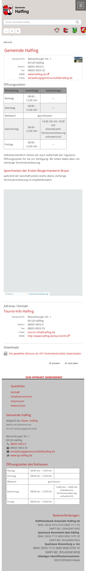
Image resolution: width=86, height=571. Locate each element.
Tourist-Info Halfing (19, 311)
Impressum (17, 401)
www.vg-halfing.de (21, 455)
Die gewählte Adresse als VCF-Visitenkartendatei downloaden (45, 353)
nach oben (73, 363)
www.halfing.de (37, 74)
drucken (56, 363)
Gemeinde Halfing (18, 415)
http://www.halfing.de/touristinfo (47, 336)
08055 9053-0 (18, 444)
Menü (81, 5)
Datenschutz (18, 405)
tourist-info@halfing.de (41, 332)
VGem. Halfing (29, 420)
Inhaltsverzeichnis (21, 396)
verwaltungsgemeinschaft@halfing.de (50, 78)
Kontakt (15, 392)
